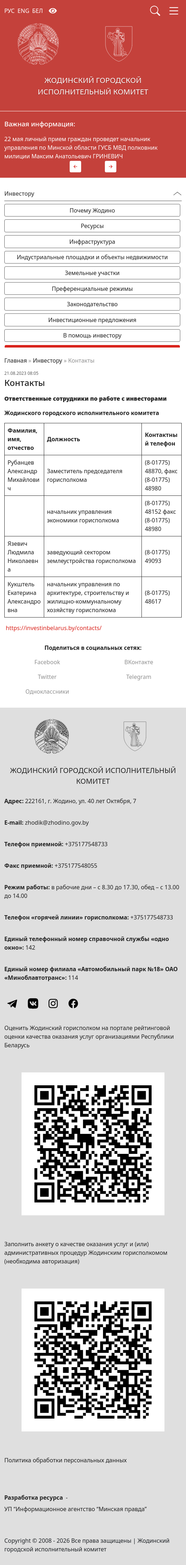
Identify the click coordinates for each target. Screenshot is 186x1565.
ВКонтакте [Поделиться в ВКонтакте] (138, 662)
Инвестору (47, 360)
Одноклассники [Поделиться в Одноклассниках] (47, 691)
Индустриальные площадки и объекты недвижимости (92, 257)
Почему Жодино (92, 210)
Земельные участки (92, 273)
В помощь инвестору (92, 335)
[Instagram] (53, 1003)
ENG (23, 11)
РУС (9, 11)
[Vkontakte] (33, 1003)
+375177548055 (76, 866)
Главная (15, 360)
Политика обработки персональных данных (65, 1460)
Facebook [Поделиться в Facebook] (47, 662)
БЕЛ (37, 11)
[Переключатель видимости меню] (177, 193)
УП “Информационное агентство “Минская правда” (75, 1509)
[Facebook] (73, 1003)
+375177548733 (86, 844)
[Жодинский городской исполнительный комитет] (93, 61)
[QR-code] (93, 1144)
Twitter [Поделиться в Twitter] (47, 677)
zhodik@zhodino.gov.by (57, 822)
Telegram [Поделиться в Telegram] (138, 677)
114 (73, 978)
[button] (75, 166)
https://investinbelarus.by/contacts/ (54, 628)
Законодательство (92, 304)
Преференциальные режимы (92, 289)
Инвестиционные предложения (92, 320)
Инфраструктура (92, 242)
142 (30, 947)
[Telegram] (13, 1003)
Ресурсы (92, 226)
